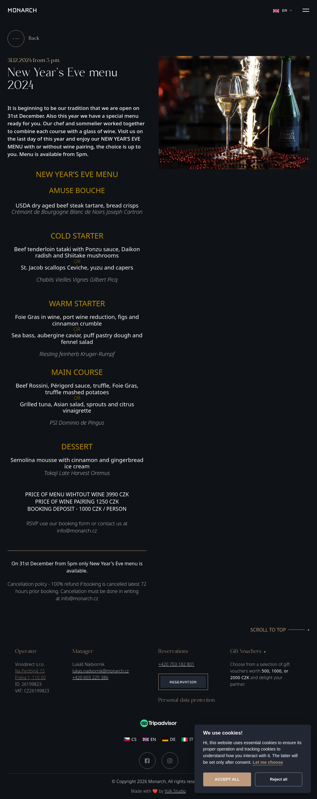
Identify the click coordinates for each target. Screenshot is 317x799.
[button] (306, 10)
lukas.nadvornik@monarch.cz (101, 671)
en (282, 10)
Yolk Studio (175, 791)
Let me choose (268, 762)
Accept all (227, 779)
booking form (74, 523)
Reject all (278, 779)
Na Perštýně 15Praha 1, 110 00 (30, 674)
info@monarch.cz (79, 598)
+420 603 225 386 (90, 677)
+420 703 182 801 (176, 664)
